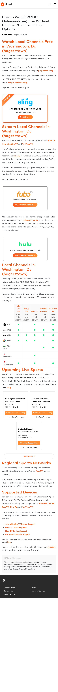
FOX (9, 335)
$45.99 (26, 320)
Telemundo (8, 364)
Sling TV (26, 310)
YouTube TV (27, 144)
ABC (9, 324)
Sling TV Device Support (16, 531)
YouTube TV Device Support (17, 534)
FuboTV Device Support (16, 527)
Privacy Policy (9, 594)
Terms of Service (38, 591)
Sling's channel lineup (17, 82)
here (9, 542)
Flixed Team (7, 34)
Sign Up (26, 315)
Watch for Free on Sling (15, 413)
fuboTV (51, 140)
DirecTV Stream (43, 310)
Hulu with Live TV (10, 144)
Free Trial (18, 315)
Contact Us (8, 591)
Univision (7, 356)
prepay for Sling (45, 70)
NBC (9, 340)
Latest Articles (9, 587)
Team (33, 587)
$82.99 (18, 320)
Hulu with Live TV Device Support (20, 524)
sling (9, 387)
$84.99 (35, 320)
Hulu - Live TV (18, 309)
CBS (9, 330)
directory (51, 547)
